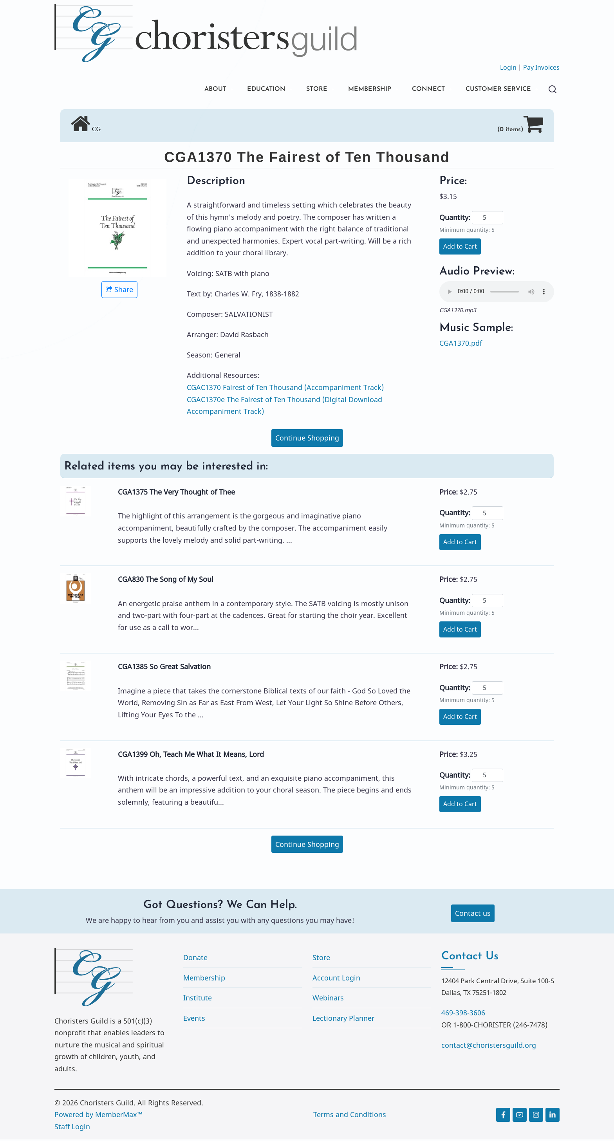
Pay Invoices (541, 67)
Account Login (336, 979)
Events (194, 1019)
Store (321, 958)
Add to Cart (460, 247)
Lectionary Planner (343, 1019)
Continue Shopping (307, 439)
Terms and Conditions (349, 1116)
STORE (298, 90)
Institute (197, 999)
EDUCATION (244, 90)
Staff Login (72, 1127)
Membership (204, 979)
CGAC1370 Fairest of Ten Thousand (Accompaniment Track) (285, 388)
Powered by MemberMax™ (98, 1116)
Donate (195, 958)
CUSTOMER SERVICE (494, 90)
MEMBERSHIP (355, 90)
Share (119, 291)
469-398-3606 (463, 1013)
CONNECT (418, 90)
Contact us (473, 914)
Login (508, 67)
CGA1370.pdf (460, 344)
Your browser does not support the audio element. (496, 292)
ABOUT (189, 90)
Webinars (328, 999)
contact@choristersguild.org (488, 1046)
